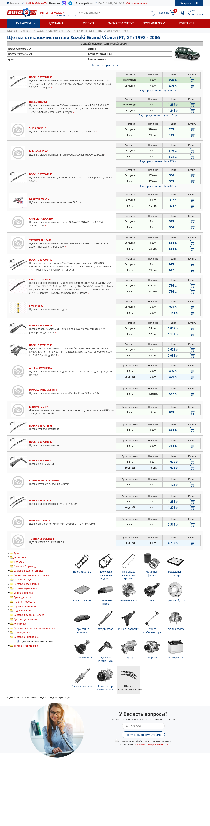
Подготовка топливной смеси (31, 575)
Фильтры (18, 561)
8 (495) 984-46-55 (36, 3)
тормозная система (25, 606)
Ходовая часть (22, 610)
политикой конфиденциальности (151, 744)
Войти (191, 11)
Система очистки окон (26, 637)
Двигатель (19, 557)
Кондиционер (21, 632)
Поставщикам (154, 23)
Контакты (186, 23)
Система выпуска (23, 579)
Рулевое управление (25, 619)
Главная (12, 30)
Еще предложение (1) (158, 90)
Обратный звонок (137, 3)
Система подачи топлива (28, 570)
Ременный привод (24, 566)
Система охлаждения (26, 584)
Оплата (88, 23)
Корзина (164, 12)
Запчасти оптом (121, 23)
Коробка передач (23, 592)
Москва (14, 3)
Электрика (19, 623)
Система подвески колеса (28, 614)
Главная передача (24, 601)
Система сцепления (25, 588)
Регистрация (195, 14)
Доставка (56, 23)
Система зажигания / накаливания (34, 628)
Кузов (16, 553)
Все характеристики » (105, 65)
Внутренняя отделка (25, 645)
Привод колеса (22, 597)
